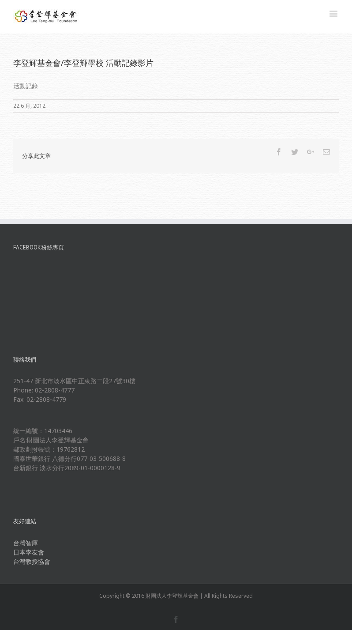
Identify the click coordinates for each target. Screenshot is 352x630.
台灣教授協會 (31, 561)
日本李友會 (28, 552)
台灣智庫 (25, 543)
